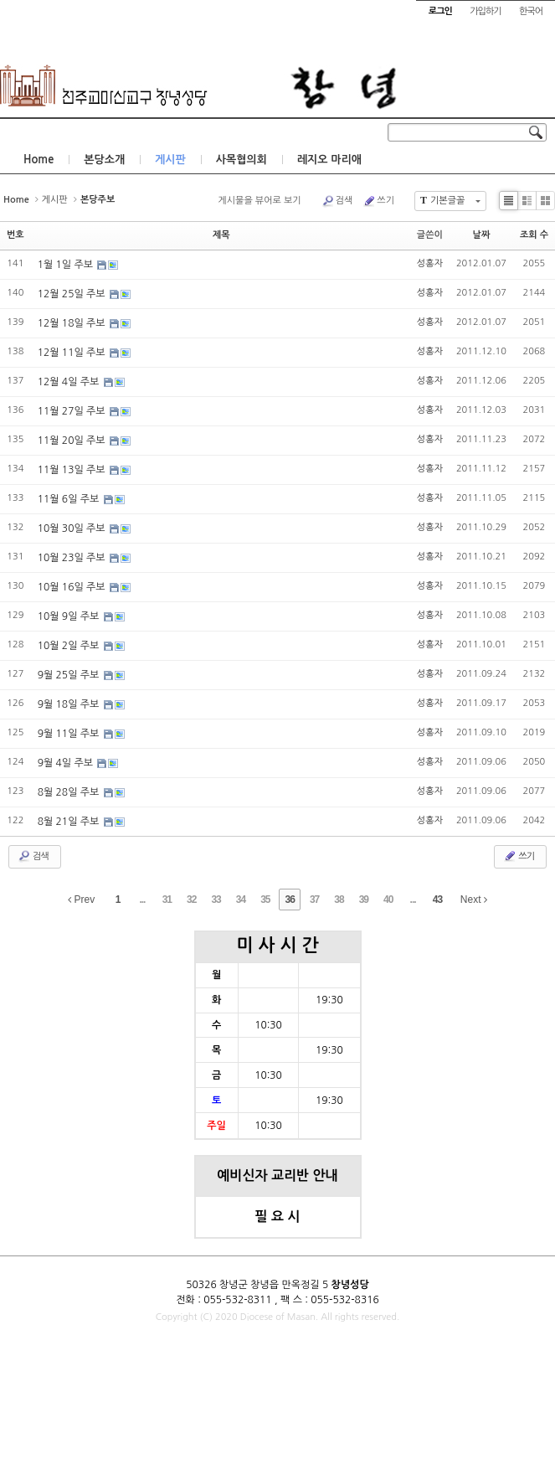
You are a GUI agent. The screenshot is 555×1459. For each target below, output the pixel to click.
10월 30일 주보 (73, 528)
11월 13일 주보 (73, 470)
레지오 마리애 (329, 159)
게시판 (170, 159)
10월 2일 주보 (70, 646)
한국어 (530, 11)
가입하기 (485, 11)
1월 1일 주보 (67, 265)
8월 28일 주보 (70, 792)
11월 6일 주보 (70, 499)
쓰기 (378, 201)
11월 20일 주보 (73, 441)
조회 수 (534, 235)
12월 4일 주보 (70, 382)
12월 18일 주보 (73, 323)
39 (363, 899)
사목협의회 (241, 159)
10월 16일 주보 (73, 587)
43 (437, 899)
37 (314, 899)
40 (388, 899)
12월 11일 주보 (73, 353)
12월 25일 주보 (73, 294)
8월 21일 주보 (70, 822)
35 (265, 899)
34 (240, 899)
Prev (81, 899)
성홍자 (430, 263)
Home (38, 159)
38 (338, 899)
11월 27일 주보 (73, 411)
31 (167, 899)
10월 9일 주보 (70, 616)
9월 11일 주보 (70, 734)
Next (473, 899)
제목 (221, 235)
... (142, 899)
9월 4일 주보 (67, 763)
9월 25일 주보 (70, 675)
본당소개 (104, 159)
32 (191, 899)
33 (215, 899)
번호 (15, 235)
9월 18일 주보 (70, 704)
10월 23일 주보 (73, 558)
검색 (337, 201)
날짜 (482, 235)
